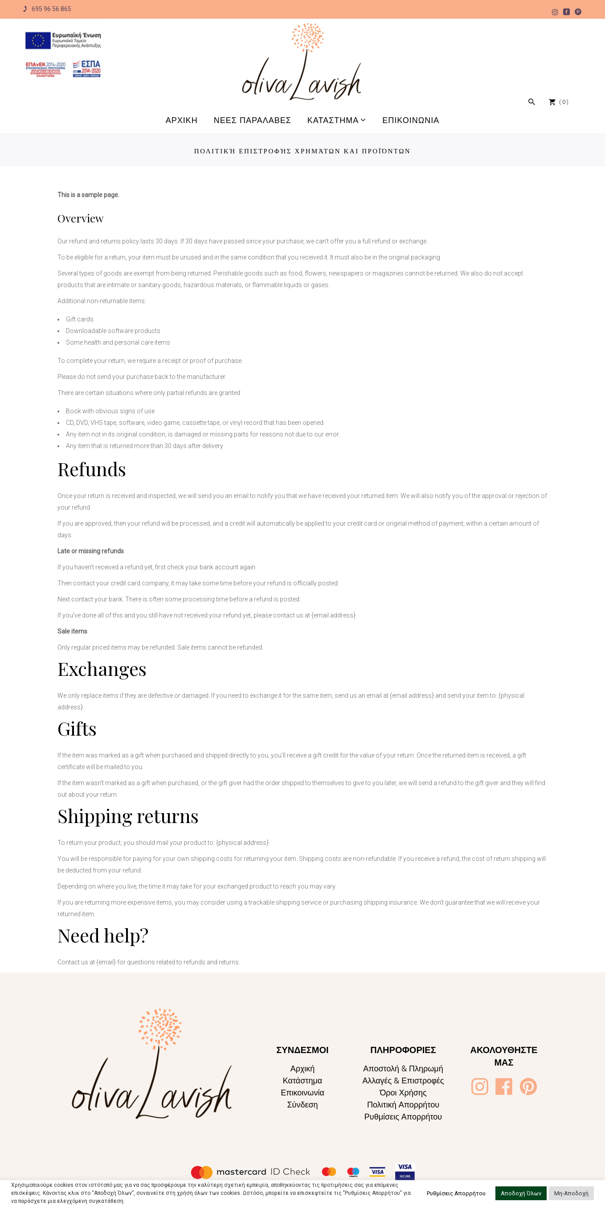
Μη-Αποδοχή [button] (571, 1193)
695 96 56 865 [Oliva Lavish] (46, 9)
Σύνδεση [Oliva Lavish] (302, 1104)
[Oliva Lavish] (63, 54)
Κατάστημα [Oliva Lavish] (302, 1080)
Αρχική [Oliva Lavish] (302, 1068)
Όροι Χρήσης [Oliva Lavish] (403, 1092)
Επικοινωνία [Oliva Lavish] (302, 1092)
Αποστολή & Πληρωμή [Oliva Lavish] (403, 1068)
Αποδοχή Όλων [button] (521, 1193)
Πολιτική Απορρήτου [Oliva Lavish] (403, 1104)
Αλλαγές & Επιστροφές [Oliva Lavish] (403, 1080)
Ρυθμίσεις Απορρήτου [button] (456, 1193)
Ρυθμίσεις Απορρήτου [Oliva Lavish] (403, 1116)
